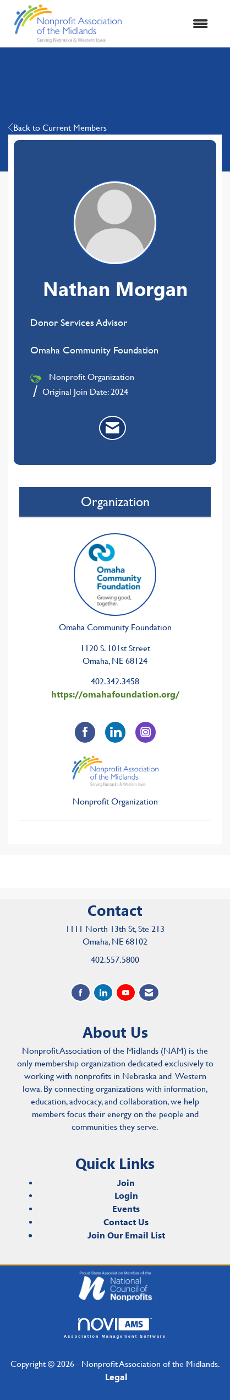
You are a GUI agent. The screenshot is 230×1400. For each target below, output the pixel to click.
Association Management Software (115, 1328)
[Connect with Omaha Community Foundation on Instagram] (145, 732)
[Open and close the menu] (173, 24)
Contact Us (126, 1221)
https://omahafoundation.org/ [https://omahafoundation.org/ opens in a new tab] (115, 694)
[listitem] (112, 428)
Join (126, 1182)
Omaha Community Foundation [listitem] (115, 582)
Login (126, 1195)
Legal (116, 1376)
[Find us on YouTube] (126, 992)
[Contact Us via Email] (149, 992)
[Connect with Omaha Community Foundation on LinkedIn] (115, 732)
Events (126, 1208)
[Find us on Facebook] (80, 992)
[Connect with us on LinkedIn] (103, 992)
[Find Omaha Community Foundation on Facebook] (85, 732)
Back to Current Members (57, 127)
